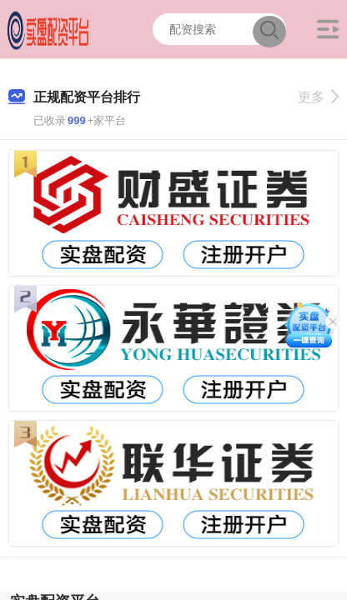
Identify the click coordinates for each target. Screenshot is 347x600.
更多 (318, 97)
